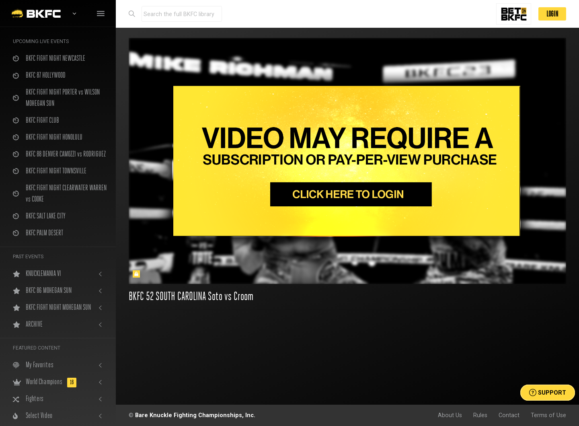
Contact (509, 415)
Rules (480, 415)
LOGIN (552, 14)
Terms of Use (548, 415)
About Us (450, 415)
